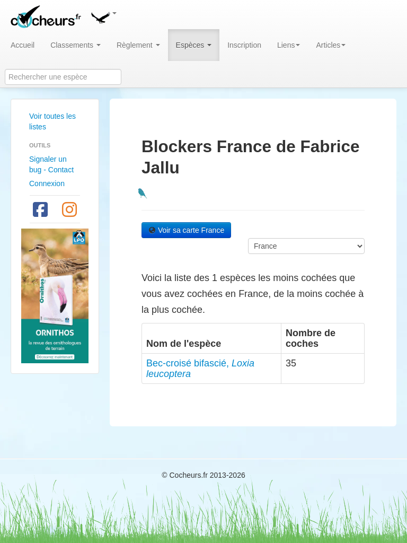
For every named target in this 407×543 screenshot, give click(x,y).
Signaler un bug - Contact (51, 164)
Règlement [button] (138, 45)
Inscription (244, 45)
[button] (103, 16)
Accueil (22, 45)
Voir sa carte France (186, 230)
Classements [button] (75, 45)
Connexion (47, 183)
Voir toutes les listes (52, 121)
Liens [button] (288, 45)
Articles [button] (331, 45)
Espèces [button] (194, 45)
